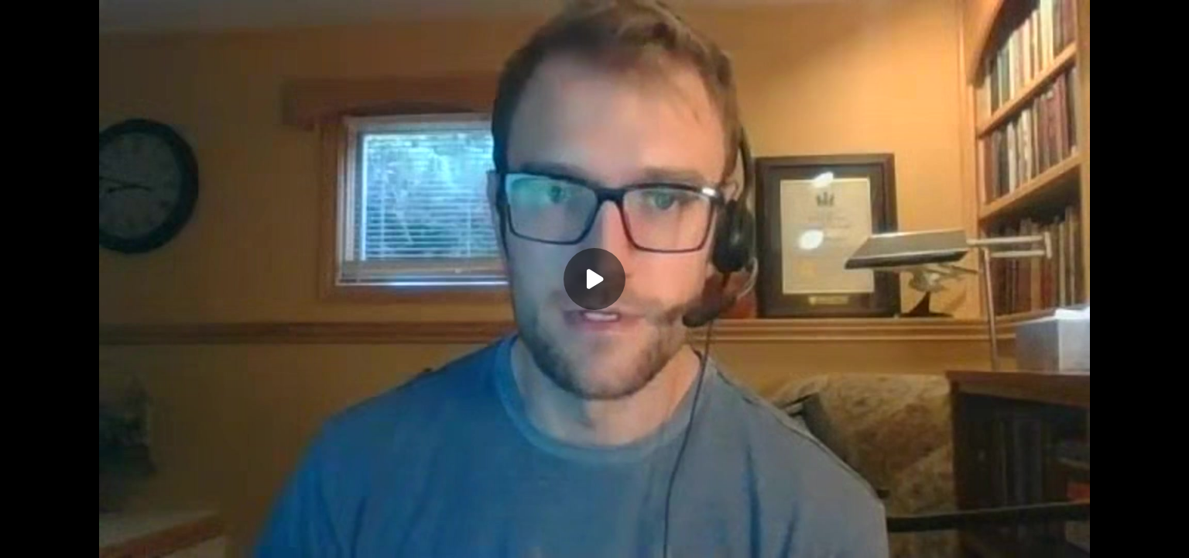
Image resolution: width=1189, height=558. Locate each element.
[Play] (594, 279)
